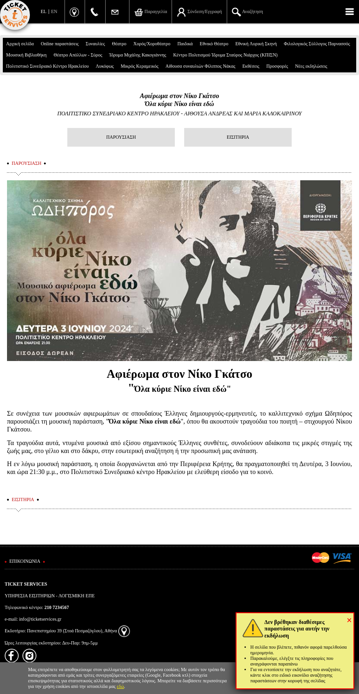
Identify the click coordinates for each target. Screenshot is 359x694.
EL (43, 11)
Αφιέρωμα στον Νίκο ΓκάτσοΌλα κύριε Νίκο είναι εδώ (179, 99)
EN (54, 11)
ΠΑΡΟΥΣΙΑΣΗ (121, 137)
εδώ (120, 686)
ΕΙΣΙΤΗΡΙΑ (238, 137)
